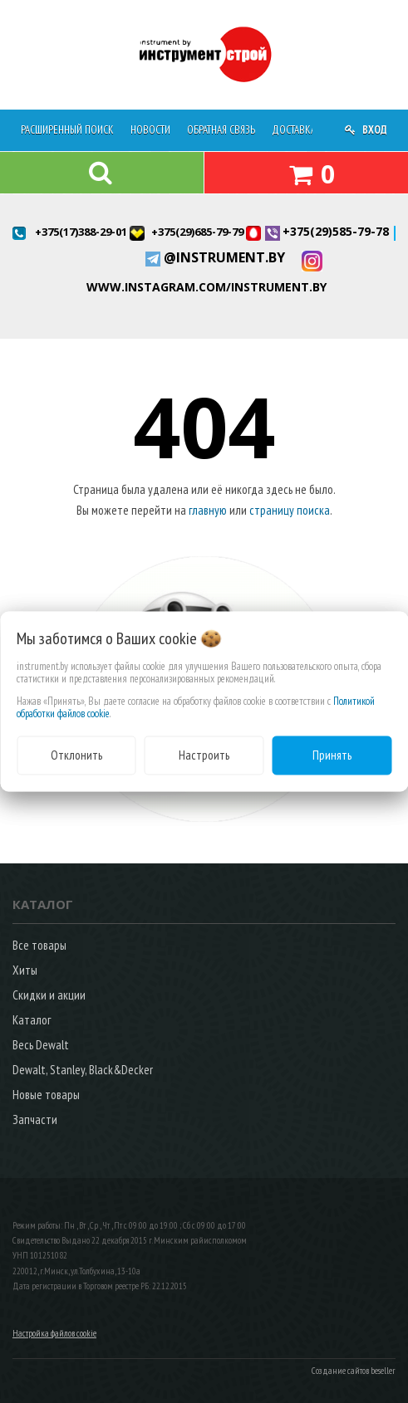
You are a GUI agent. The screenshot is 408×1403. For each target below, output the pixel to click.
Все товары (39, 945)
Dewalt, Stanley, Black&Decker (82, 1070)
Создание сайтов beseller (354, 1370)
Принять (331, 755)
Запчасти (34, 1119)
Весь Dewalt (40, 1045)
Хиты (24, 970)
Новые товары (46, 1094)
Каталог (31, 1020)
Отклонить (76, 755)
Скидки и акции (49, 995)
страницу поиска (289, 510)
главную (208, 510)
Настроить (204, 755)
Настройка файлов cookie (54, 1333)
